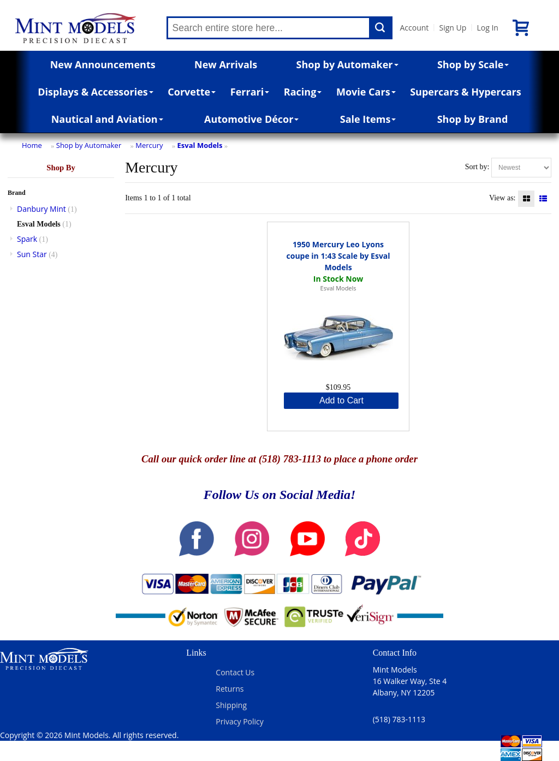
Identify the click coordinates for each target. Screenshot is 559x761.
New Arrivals (225, 64)
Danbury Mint (41, 209)
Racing (303, 91)
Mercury (149, 145)
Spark (27, 239)
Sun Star (32, 254)
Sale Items (368, 119)
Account (414, 27)
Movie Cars (366, 91)
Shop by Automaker (347, 64)
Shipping (231, 705)
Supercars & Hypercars (465, 91)
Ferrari (249, 91)
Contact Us (235, 672)
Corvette (192, 91)
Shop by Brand (472, 119)
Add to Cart (341, 400)
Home (32, 145)
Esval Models (200, 145)
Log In (487, 27)
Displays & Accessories (95, 91)
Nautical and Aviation (107, 119)
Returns (229, 688)
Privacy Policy (239, 721)
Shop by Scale (473, 64)
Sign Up (452, 27)
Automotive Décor (251, 119)
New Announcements (103, 64)
